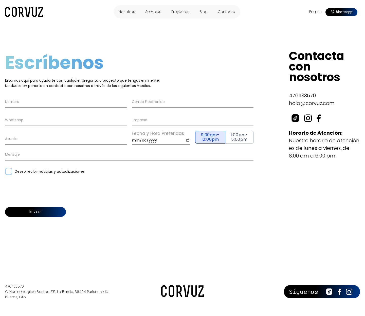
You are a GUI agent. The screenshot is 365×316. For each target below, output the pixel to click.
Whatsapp (341, 11)
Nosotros (127, 11)
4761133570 (302, 95)
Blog (203, 11)
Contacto (226, 11)
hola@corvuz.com (312, 103)
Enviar (35, 211)
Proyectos (180, 11)
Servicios (153, 11)
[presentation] (43, 192)
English (315, 11)
